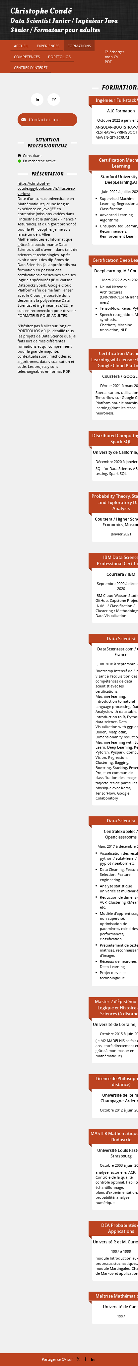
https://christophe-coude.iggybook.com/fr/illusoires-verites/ (46, 188)
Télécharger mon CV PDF (114, 56)
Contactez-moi (44, 119)
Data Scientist (121, 639)
